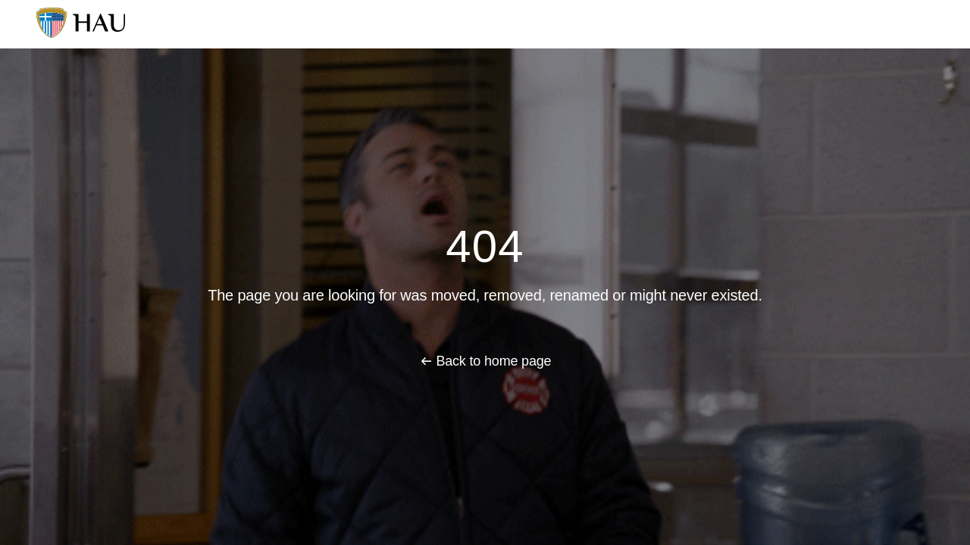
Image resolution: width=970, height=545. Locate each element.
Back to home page (493, 361)
